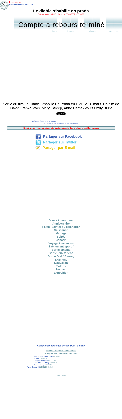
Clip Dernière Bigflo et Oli (43, 356)
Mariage (61, 233)
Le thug (36, 358)
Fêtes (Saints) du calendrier (61, 226)
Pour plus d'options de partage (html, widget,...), (61, 123)
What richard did (33, 367)
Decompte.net (15, 2)
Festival (61, 269)
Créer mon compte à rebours (21, 4)
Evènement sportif (61, 246)
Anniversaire (61, 223)
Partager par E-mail (55, 148)
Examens (61, 259)
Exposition (61, 272)
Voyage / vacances (60, 243)
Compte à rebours (61, 375)
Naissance (61, 230)
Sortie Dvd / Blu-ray (61, 256)
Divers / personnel (61, 220)
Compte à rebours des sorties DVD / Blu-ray (61, 345)
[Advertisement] (32, 68)
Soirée (61, 236)
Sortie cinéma (61, 249)
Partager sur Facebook (58, 136)
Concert (61, 239)
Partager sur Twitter (55, 142)
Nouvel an (61, 262)
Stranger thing (39, 365)
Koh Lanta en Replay (41, 363)
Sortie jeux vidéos (61, 253)
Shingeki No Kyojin (41, 360)
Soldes (61, 266)
